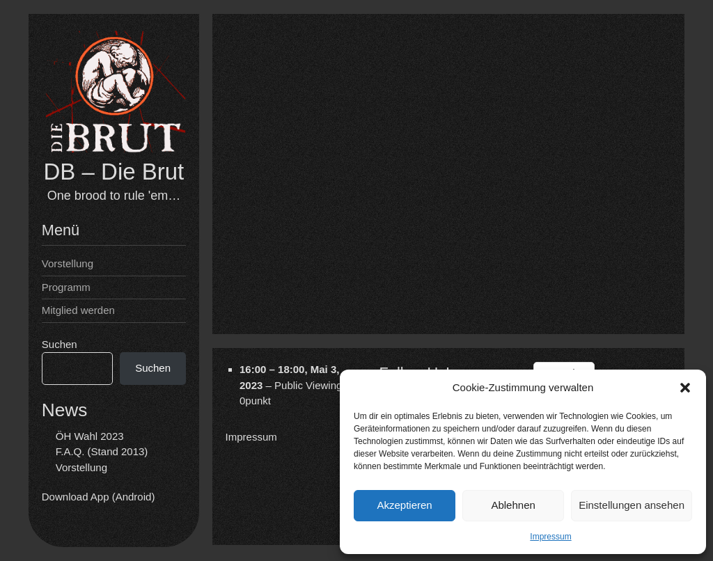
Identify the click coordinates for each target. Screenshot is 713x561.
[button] (685, 388)
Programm (66, 287)
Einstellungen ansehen (631, 505)
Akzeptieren (404, 505)
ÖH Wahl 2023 (90, 436)
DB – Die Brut (114, 171)
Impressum (550, 537)
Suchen (59, 344)
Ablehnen (513, 505)
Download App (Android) (98, 497)
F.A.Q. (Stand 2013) (102, 451)
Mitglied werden (78, 310)
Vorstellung (67, 263)
